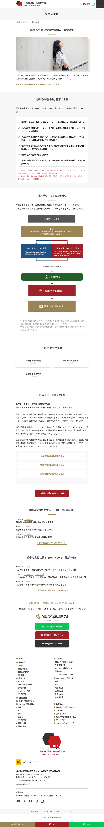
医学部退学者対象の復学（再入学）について (35, 530)
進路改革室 (23, 698)
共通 (28, 567)
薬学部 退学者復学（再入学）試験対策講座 (35, 522)
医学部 (28, 527)
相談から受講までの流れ (64, 662)
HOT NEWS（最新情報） (65, 678)
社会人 (20, 717)
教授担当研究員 (23, 672)
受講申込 (58, 671)
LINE (86, 824)
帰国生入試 (22, 723)
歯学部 (28, 534)
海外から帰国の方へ (26, 701)
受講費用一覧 (60, 665)
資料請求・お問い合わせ (53, 635)
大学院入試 (22, 694)
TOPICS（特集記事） (27, 704)
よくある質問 (61, 714)
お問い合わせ (17, 824)
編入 (56, 681)
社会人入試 (59, 694)
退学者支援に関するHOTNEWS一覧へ (52, 590)
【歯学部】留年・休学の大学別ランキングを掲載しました (41, 585)
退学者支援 (22, 688)
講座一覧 (22, 678)
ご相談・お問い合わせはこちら (52, 493)
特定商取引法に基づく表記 (66, 717)
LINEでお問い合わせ (53, 627)
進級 (56, 684)
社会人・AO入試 (24, 691)
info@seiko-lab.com (53, 644)
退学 (19, 714)
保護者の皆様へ (23, 669)
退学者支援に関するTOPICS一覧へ (53, 543)
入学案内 (59, 658)
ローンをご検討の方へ (63, 668)
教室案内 (59, 704)
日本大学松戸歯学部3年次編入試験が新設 (34, 537)
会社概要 (21, 675)
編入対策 (21, 681)
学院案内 (22, 662)
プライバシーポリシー (50, 811)
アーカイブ (60, 720)
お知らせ (59, 710)
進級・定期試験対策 (25, 684)
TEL (52, 824)
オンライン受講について (64, 674)
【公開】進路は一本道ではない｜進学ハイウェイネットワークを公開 (46, 570)
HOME (21, 658)
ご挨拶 (20, 665)
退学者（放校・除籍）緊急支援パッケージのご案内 (38, 84)
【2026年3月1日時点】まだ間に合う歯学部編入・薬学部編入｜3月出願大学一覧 (51, 577)
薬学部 (28, 519)
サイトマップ (68, 811)
